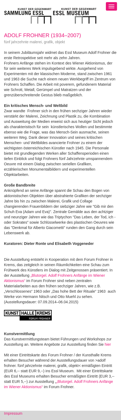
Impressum (13, 413)
